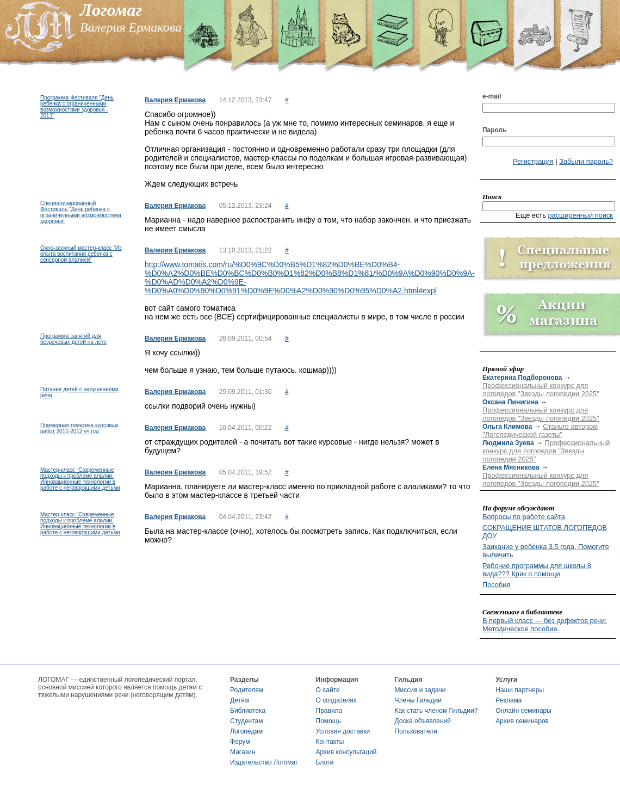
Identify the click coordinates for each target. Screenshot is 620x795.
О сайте (328, 690)
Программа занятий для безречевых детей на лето (73, 339)
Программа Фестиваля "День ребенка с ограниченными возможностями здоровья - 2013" (77, 107)
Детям (239, 700)
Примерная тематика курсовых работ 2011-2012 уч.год (79, 428)
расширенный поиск (580, 215)
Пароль (494, 130)
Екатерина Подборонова (522, 377)
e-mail (491, 96)
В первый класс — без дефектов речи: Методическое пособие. (544, 625)
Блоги (325, 762)
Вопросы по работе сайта (523, 517)
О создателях (336, 700)
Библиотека (247, 710)
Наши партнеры (519, 690)
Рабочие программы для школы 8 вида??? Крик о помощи (536, 570)
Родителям (246, 690)
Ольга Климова (507, 426)
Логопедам (246, 731)
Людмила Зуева (508, 443)
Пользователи (416, 731)
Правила (329, 710)
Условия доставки (343, 731)
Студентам (246, 721)
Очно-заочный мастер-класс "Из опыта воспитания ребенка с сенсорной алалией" (81, 254)
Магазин (242, 752)
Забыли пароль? (586, 161)
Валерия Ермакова (175, 100)
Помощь (328, 721)
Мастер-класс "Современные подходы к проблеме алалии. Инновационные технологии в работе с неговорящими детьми (80, 479)
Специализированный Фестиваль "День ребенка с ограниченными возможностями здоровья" (80, 212)
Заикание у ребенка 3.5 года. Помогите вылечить (545, 551)
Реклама (508, 700)
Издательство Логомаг (264, 762)
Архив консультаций (346, 752)
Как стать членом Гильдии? (436, 710)
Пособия (496, 585)
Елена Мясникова (511, 467)
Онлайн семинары (523, 710)
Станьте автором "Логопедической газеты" (540, 430)
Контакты (330, 741)
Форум (240, 741)
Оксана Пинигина (510, 402)
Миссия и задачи (420, 690)
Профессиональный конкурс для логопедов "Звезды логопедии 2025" (540, 389)
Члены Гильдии (418, 700)
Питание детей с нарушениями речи (79, 392)
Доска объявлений (423, 721)
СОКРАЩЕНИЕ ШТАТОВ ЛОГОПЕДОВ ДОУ (544, 531)
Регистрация (533, 161)
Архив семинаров (522, 721)
